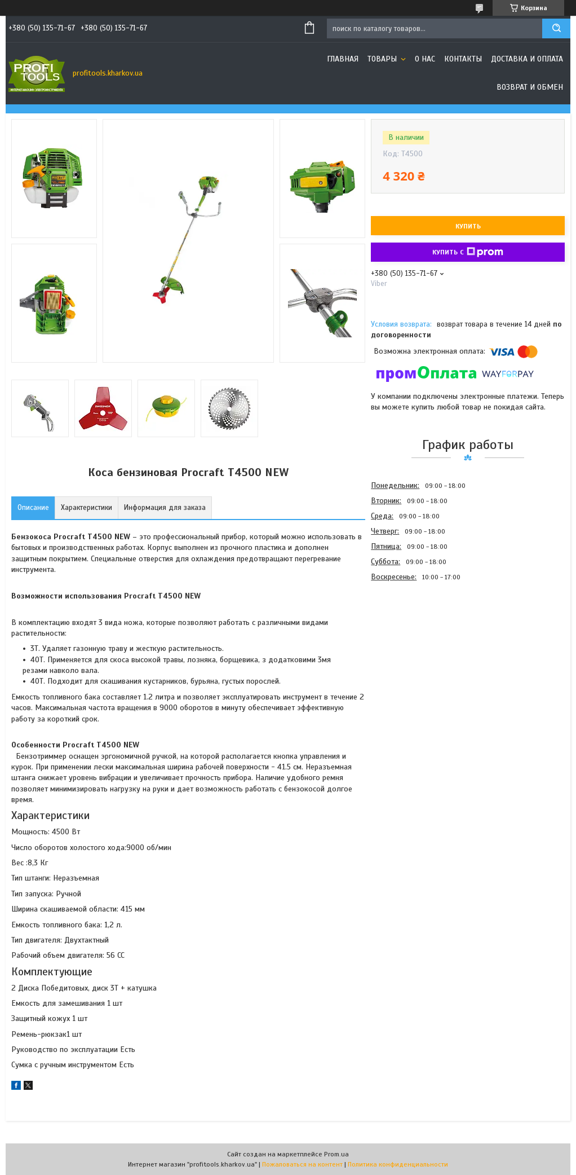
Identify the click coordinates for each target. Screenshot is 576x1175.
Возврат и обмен (530, 87)
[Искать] (556, 28)
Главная (342, 59)
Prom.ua (336, 1154)
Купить (468, 226)
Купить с (467, 252)
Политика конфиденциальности (398, 1164)
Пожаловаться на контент (302, 1164)
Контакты (463, 59)
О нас (425, 59)
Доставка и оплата (527, 59)
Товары (383, 59)
